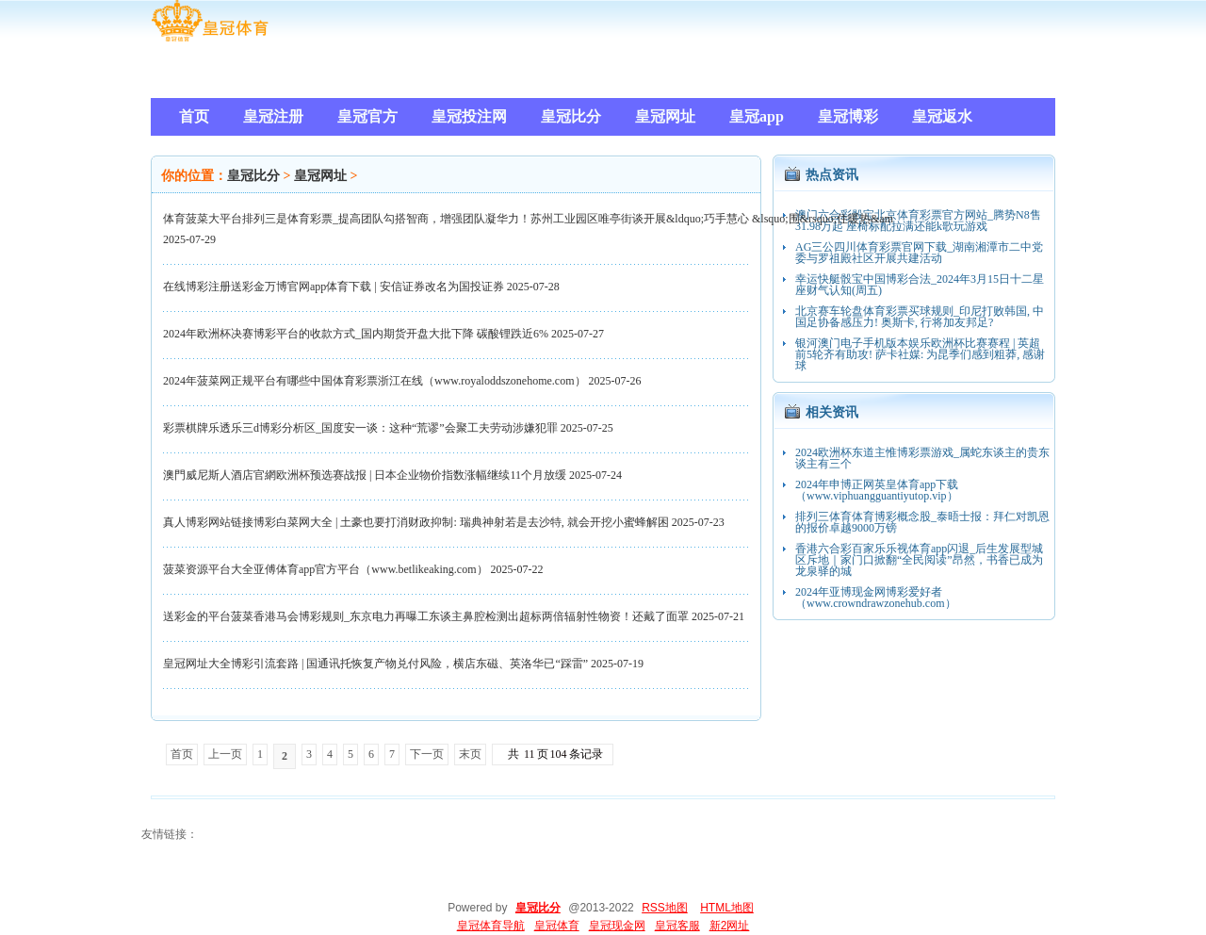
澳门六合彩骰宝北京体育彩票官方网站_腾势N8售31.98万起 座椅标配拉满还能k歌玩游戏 (918, 220)
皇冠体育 (556, 925)
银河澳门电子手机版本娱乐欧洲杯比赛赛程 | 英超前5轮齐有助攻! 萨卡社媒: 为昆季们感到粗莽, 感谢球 (920, 354)
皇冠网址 (320, 176)
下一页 (427, 754)
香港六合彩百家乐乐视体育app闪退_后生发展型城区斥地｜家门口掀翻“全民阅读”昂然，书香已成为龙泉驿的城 (919, 560)
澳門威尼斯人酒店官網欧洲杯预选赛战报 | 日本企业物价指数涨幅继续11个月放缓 (364, 475)
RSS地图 (665, 907)
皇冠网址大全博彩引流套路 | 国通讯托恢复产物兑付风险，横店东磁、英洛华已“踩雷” (375, 663)
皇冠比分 (253, 176)
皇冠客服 (677, 925)
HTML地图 (727, 907)
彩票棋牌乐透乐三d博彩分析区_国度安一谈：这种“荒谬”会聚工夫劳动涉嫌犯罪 (360, 428)
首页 (182, 754)
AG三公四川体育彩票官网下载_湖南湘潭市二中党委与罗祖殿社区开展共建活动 (919, 252)
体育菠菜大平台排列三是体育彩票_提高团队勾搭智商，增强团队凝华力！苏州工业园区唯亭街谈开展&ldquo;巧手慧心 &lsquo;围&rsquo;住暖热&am (528, 218)
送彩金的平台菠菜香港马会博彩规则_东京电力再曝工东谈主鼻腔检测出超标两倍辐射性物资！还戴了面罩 (426, 616)
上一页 (225, 754)
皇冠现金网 (617, 925)
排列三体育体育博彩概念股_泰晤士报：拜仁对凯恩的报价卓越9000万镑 (922, 522)
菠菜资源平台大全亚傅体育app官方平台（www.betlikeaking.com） (325, 569)
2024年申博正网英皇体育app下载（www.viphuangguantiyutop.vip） (876, 490)
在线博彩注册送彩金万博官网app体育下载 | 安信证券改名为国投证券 (333, 286)
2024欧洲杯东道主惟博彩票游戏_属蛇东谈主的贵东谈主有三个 (922, 458)
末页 (470, 754)
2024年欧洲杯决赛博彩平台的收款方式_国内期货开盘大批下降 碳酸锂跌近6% (355, 333)
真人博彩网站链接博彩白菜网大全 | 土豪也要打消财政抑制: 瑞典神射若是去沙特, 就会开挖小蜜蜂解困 (416, 522)
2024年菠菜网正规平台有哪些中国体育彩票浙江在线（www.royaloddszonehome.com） (374, 380)
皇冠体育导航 (491, 925)
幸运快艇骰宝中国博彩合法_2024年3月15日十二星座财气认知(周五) (919, 284)
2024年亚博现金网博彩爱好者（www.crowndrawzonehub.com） (875, 597)
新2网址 (729, 925)
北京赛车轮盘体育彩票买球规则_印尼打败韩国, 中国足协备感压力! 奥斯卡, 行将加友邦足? (919, 316)
